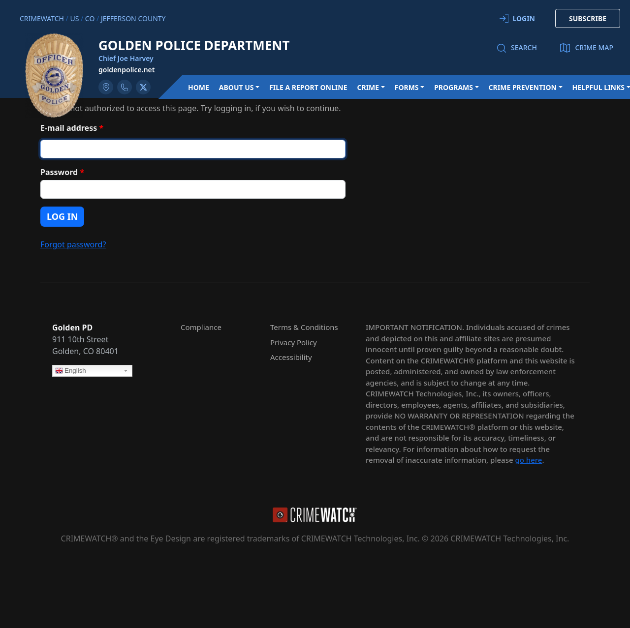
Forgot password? (73, 244)
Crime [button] (368, 87)
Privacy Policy (293, 342)
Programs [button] (453, 87)
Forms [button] (407, 87)
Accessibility (291, 357)
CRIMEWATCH (42, 18)
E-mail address (71, 127)
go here (528, 460)
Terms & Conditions (304, 327)
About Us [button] (236, 87)
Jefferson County (133, 18)
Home (198, 87)
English (70, 371)
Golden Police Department (194, 45)
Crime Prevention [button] (523, 87)
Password (62, 172)
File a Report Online (308, 87)
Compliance (201, 327)
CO (90, 18)
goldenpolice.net (126, 69)
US (74, 18)
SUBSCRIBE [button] (587, 18)
